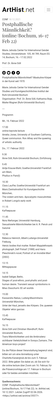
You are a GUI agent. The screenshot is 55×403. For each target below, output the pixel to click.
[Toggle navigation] (48, 10)
